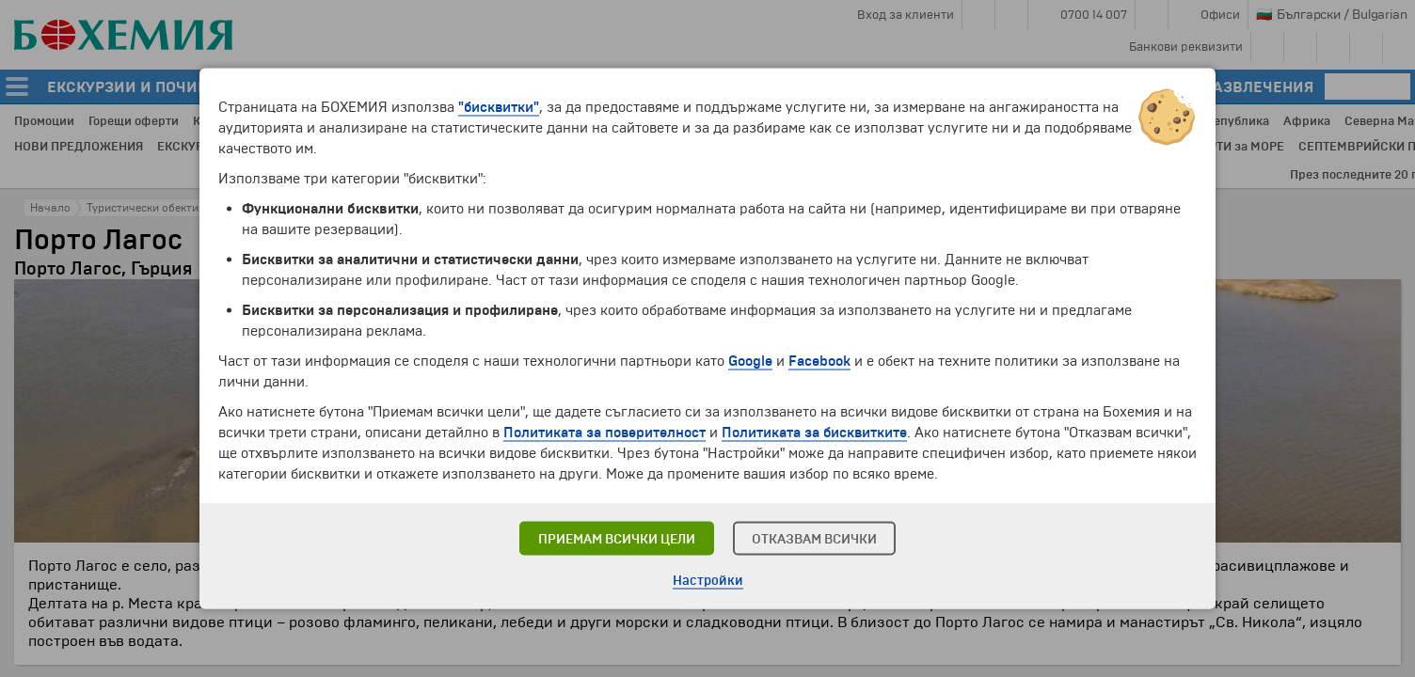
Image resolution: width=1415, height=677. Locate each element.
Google (750, 361)
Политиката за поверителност (604, 432)
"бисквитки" (498, 107)
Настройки (708, 581)
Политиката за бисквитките (814, 432)
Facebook (819, 361)
